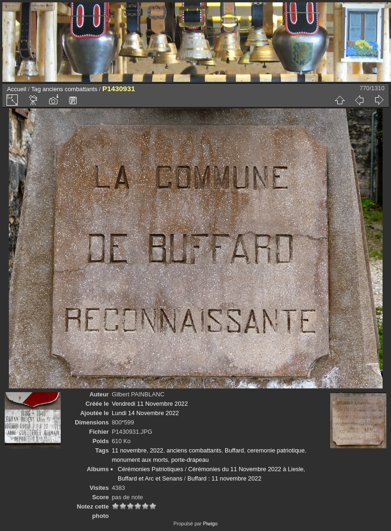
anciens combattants (70, 89)
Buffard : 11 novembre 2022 (224, 478)
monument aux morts (140, 459)
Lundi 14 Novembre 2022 (145, 412)
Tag (36, 89)
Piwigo (210, 523)
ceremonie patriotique (276, 450)
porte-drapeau (190, 459)
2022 (156, 450)
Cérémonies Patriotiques (150, 469)
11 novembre (129, 450)
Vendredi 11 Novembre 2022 (150, 403)
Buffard (234, 450)
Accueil (16, 89)
